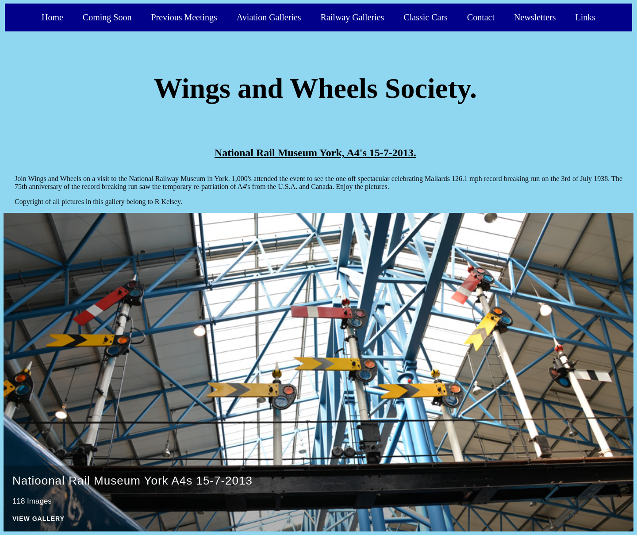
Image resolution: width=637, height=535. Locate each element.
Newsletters (535, 17)
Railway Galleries (352, 17)
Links (585, 17)
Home (52, 17)
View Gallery (38, 519)
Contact (481, 17)
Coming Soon (107, 17)
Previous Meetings (184, 17)
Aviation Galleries (269, 17)
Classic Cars (425, 17)
